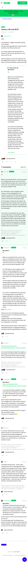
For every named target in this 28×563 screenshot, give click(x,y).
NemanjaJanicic (7, 36)
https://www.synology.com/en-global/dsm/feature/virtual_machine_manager (13, 347)
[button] (2, 3)
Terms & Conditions (7, 555)
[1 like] (7, 492)
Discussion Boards (7, 19)
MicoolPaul (5, 172)
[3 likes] (8, 158)
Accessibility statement (20, 555)
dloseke (5, 462)
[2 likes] (7, 333)
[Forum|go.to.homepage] (7, 3)
